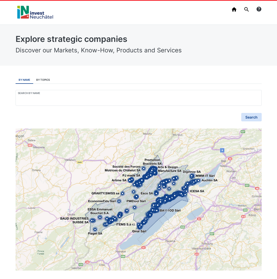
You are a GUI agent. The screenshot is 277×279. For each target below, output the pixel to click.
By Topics (43, 79)
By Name (24, 79)
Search (251, 117)
